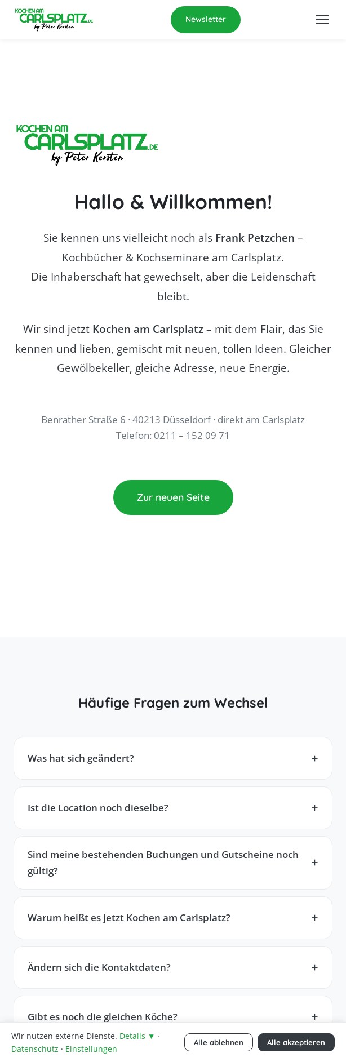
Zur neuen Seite (173, 497)
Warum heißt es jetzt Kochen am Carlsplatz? (129, 917)
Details (137, 1035)
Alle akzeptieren (296, 1042)
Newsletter (205, 19)
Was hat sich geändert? (81, 758)
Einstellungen (91, 1048)
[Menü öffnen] (322, 19)
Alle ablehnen (218, 1042)
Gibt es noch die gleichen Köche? (103, 1016)
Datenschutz (35, 1048)
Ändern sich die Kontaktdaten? (99, 967)
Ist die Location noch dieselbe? (98, 807)
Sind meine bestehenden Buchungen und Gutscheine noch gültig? (163, 862)
